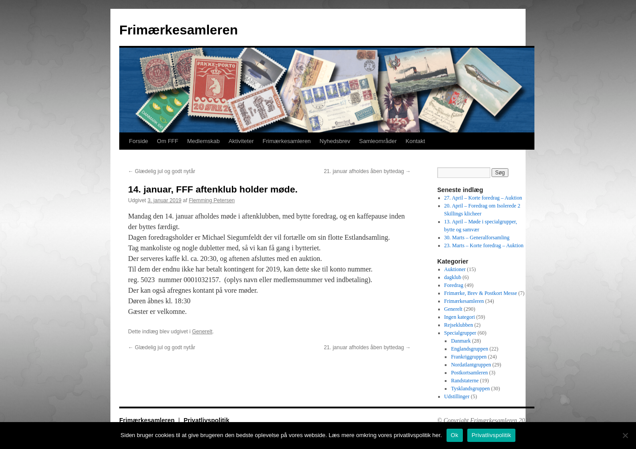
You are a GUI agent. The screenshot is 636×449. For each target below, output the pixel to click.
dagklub (453, 277)
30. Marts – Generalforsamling (477, 237)
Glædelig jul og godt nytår (161, 171)
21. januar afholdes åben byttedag (367, 171)
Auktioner (455, 269)
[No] (625, 435)
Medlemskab (203, 141)
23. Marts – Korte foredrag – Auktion (484, 245)
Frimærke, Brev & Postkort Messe (480, 293)
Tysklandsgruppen (470, 388)
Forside (138, 141)
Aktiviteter (241, 141)
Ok (454, 435)
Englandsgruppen (469, 349)
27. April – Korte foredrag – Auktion (483, 198)
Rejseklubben (458, 325)
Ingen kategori (459, 317)
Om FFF (167, 141)
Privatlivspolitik (206, 420)
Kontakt (415, 141)
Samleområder (378, 141)
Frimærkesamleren (178, 30)
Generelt (202, 331)
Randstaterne (465, 380)
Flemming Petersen (212, 200)
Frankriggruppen (469, 357)
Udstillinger (456, 396)
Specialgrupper (460, 333)
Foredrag (453, 285)
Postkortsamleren (469, 373)
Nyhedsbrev (335, 141)
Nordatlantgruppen (471, 365)
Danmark (461, 341)
